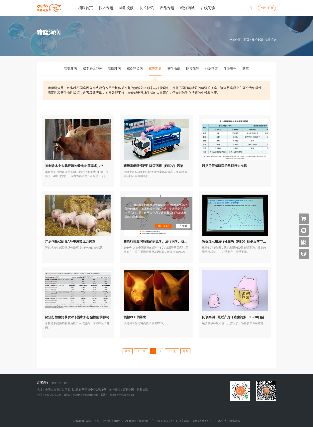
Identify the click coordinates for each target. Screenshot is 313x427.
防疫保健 (192, 68)
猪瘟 (246, 68)
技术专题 (257, 39)
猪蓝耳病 (70, 68)
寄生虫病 (173, 68)
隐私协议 (142, 389)
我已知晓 (163, 225)
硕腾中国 (128, 389)
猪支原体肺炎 (92, 68)
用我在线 (234, 420)
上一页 (141, 351)
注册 (271, 7)
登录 (263, 7)
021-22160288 (53, 394)
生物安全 (230, 68)
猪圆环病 (114, 68)
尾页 (185, 351)
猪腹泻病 (155, 68)
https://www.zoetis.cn (122, 394)
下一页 (172, 351)
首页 (246, 39)
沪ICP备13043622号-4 (164, 420)
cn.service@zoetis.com (86, 394)
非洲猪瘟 (211, 68)
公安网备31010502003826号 (195, 420)
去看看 (183, 225)
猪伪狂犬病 (135, 68)
